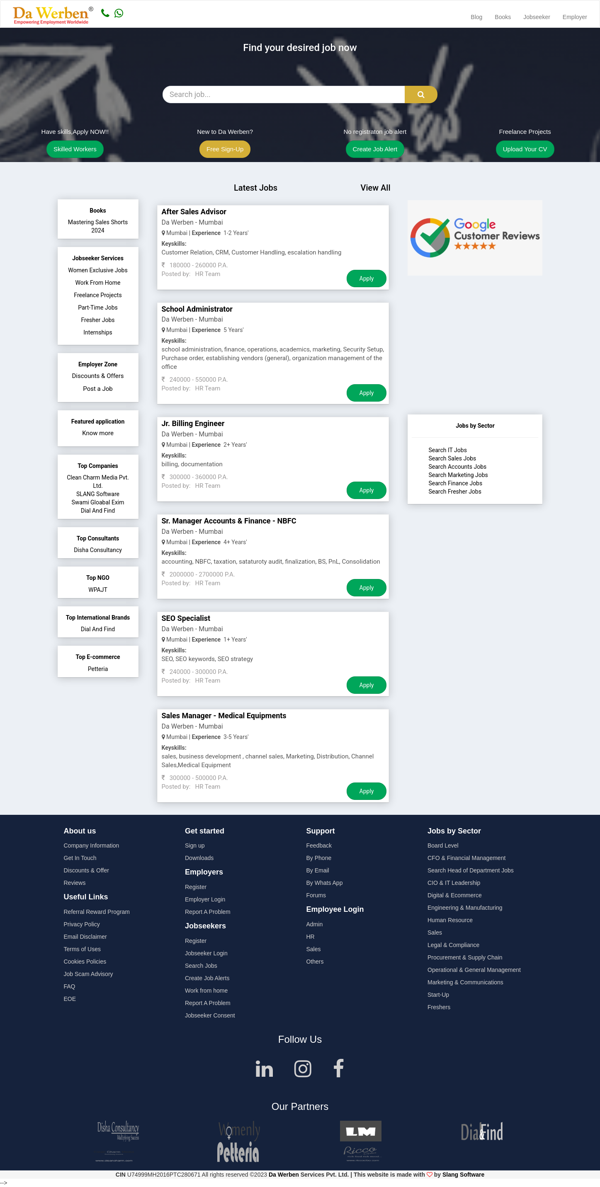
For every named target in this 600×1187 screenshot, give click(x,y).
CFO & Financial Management (466, 858)
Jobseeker (536, 17)
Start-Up (438, 994)
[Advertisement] (475, 362)
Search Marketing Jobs (458, 475)
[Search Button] (421, 94)
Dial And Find (98, 510)
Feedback (319, 845)
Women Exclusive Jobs (97, 270)
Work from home (206, 990)
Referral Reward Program (97, 911)
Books (503, 17)
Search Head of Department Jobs (471, 870)
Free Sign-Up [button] (224, 149)
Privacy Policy (82, 924)
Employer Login (205, 899)
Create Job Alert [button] (375, 149)
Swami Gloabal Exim (97, 502)
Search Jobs (201, 965)
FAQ (69, 986)
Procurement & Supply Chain (465, 957)
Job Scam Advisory (88, 974)
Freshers (439, 1007)
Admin (314, 924)
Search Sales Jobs (452, 458)
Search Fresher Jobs (454, 491)
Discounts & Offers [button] (98, 376)
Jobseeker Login (206, 953)
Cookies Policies (85, 961)
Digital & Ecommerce (455, 895)
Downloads (199, 858)
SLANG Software (97, 494)
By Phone (319, 858)
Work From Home (97, 282)
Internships (97, 332)
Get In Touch (80, 858)
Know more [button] (98, 433)
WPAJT (97, 589)
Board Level (443, 845)
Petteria (98, 669)
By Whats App (324, 882)
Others (315, 961)
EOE (70, 999)
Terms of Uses (82, 949)
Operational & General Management (474, 970)
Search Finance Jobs (455, 483)
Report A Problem (208, 911)
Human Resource (450, 920)
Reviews (75, 882)
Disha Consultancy (98, 550)
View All (375, 188)
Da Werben (284, 1174)
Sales (313, 949)
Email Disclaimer (85, 936)
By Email (317, 870)
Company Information (91, 845)
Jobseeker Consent (210, 1015)
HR (310, 936)
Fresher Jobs (98, 320)
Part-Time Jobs (98, 307)
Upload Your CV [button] (525, 149)
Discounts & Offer (86, 870)
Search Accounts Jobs (457, 466)
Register (195, 887)
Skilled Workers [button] (75, 149)
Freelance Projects (97, 295)
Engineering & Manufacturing (465, 907)
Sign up (194, 845)
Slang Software (463, 1174)
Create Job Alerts (207, 978)
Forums (316, 895)
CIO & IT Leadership (454, 882)
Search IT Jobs (447, 450)
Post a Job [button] (97, 388)
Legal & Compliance (453, 945)
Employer (575, 17)
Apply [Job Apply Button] (367, 278)
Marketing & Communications (465, 982)
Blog (476, 17)
